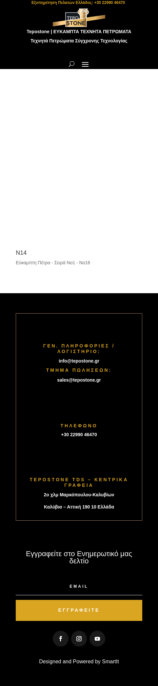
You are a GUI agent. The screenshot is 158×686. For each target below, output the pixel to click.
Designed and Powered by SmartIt (79, 661)
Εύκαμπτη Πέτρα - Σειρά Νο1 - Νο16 (53, 262)
